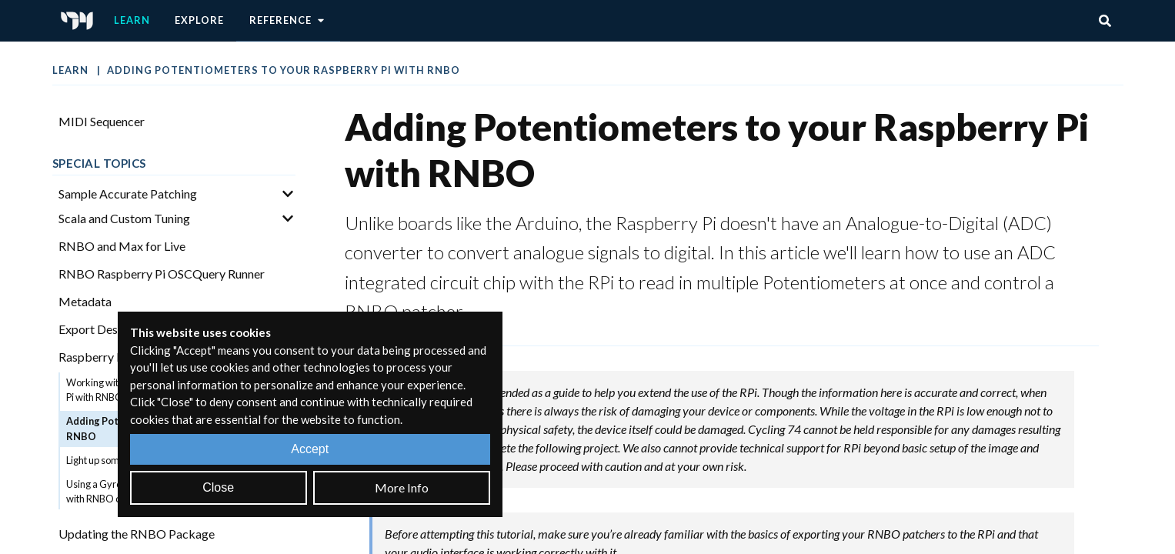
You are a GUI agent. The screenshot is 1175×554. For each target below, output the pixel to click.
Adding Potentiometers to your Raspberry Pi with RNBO (283, 70)
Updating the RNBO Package (136, 533)
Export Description (108, 329)
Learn (132, 20)
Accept (310, 449)
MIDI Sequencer (101, 121)
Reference (288, 20)
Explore (199, 20)
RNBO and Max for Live (121, 246)
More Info (402, 487)
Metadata (85, 301)
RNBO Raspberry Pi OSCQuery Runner (161, 273)
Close (218, 487)
